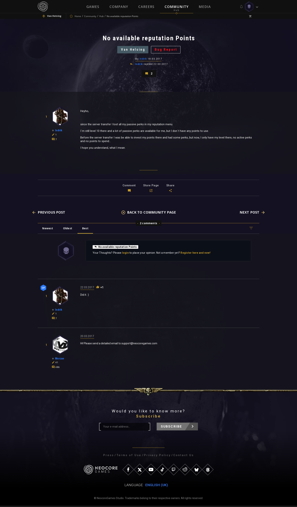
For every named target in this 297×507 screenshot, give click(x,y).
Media (205, 6)
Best (86, 229)
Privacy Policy (157, 456)
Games (92, 6)
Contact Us (183, 456)
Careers (146, 6)
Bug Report (166, 50)
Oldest (68, 229)
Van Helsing (132, 50)
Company (118, 6)
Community (176, 6)
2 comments (148, 224)
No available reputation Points (116, 248)
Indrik (143, 59)
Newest (47, 229)
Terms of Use (128, 456)
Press (108, 456)
